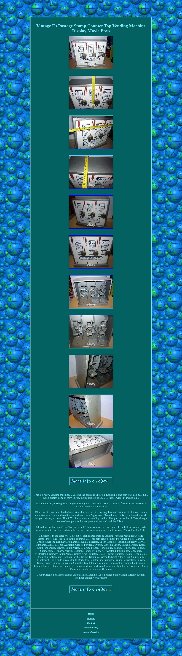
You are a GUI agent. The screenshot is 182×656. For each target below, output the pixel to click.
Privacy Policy (91, 627)
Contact (91, 623)
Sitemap (91, 618)
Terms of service (91, 632)
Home (91, 613)
